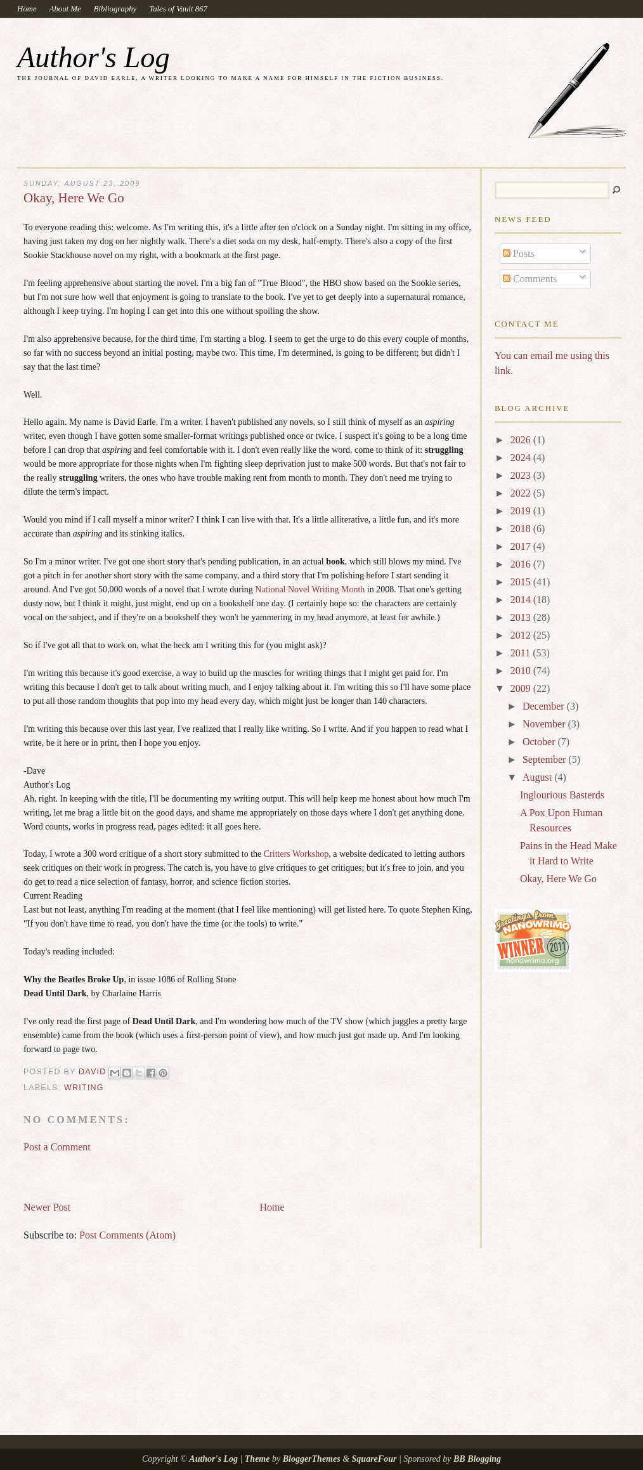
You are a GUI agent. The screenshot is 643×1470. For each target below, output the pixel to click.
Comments (530, 278)
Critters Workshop (296, 854)
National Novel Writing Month (310, 589)
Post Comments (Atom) (127, 1235)
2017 (521, 546)
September (545, 759)
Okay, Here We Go (558, 878)
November (545, 724)
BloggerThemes (311, 1459)
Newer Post (46, 1207)
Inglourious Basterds (562, 795)
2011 (521, 652)
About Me (65, 8)
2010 (521, 670)
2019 (521, 510)
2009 (521, 688)
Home (27, 8)
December (545, 706)
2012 (521, 635)
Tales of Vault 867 (178, 8)
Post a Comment (57, 1147)
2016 (521, 564)
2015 (521, 581)
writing (84, 1087)
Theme (257, 1459)
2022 (521, 493)
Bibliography (115, 8)
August (538, 777)
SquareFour (374, 1459)
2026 (521, 439)
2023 (521, 475)
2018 (521, 528)
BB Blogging (477, 1459)
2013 (521, 617)
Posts (519, 253)
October (540, 741)
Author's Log (93, 57)
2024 (521, 457)
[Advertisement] (171, 1171)
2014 (521, 599)
